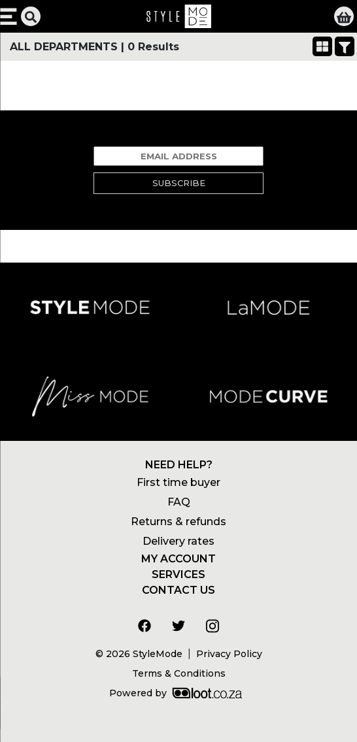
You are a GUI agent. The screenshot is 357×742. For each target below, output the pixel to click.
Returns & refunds (178, 521)
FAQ (178, 502)
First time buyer (178, 482)
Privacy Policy (229, 654)
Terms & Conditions (179, 673)
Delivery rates (178, 541)
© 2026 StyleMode (138, 654)
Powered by (175, 693)
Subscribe (178, 183)
